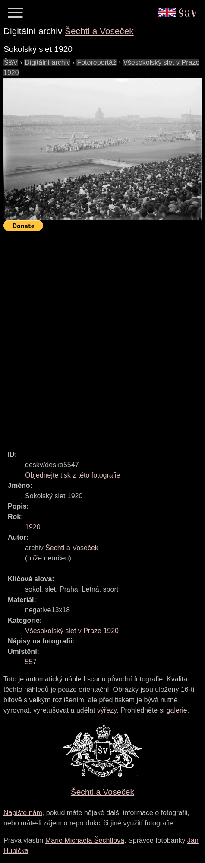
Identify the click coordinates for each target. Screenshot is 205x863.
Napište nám (22, 812)
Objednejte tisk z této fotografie (72, 475)
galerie (177, 710)
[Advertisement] (102, 336)
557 (31, 662)
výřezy (107, 710)
